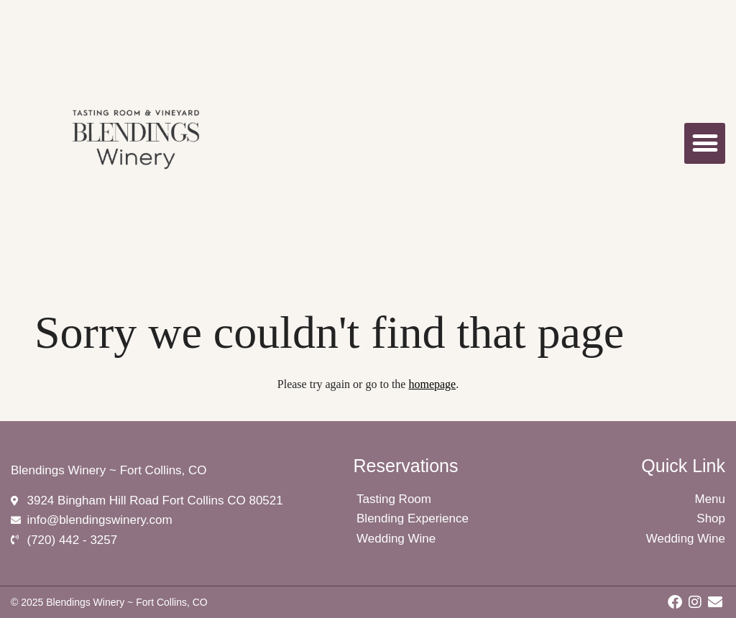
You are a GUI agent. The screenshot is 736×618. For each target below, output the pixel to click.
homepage (432, 384)
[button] (704, 143)
